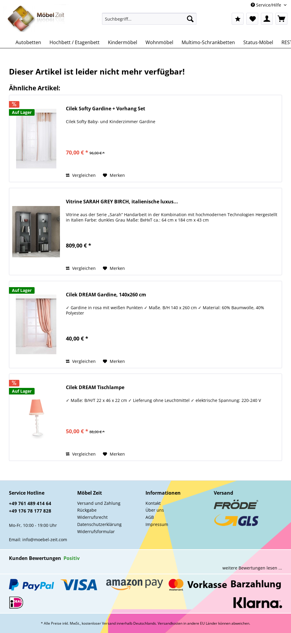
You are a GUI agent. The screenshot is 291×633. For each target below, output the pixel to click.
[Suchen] (190, 19)
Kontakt (153, 503)
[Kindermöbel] (122, 42)
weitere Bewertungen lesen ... (252, 568)
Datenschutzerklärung (99, 524)
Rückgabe (87, 510)
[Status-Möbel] (258, 42)
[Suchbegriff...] (149, 19)
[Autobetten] (28, 42)
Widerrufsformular (96, 531)
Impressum (157, 524)
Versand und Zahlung (98, 503)
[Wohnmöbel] (159, 42)
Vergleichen (81, 175)
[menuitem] (149, 21)
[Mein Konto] (267, 19)
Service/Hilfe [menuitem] (266, 5)
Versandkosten (170, 623)
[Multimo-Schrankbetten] (208, 42)
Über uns (155, 510)
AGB (150, 517)
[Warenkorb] (281, 19)
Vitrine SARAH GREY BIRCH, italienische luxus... (122, 202)
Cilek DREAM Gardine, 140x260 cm (106, 295)
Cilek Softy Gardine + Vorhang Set (105, 109)
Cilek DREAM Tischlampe (95, 387)
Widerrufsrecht (92, 517)
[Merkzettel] (252, 19)
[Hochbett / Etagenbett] (74, 42)
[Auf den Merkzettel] (114, 175)
